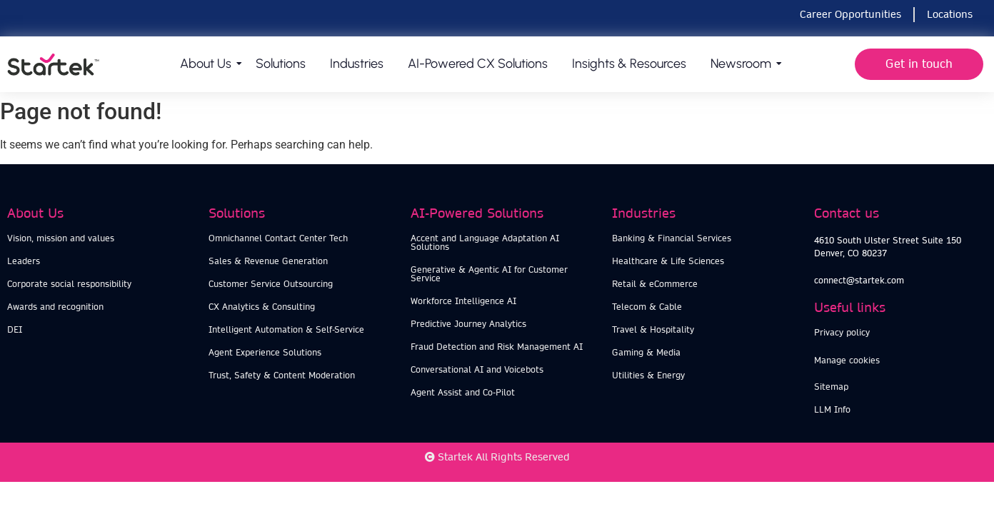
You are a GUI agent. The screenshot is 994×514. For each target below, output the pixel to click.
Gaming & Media (646, 352)
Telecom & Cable (647, 307)
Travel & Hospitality (653, 329)
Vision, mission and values (60, 238)
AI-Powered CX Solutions (478, 63)
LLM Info (832, 409)
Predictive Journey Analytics (468, 324)
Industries (356, 63)
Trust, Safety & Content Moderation (282, 375)
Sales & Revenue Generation (268, 261)
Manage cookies (847, 360)
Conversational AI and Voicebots (477, 369)
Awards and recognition (55, 307)
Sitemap (831, 387)
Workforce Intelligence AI (463, 301)
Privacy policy (842, 332)
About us (208, 63)
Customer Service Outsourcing (271, 284)
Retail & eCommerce (655, 284)
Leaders (23, 261)
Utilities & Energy (648, 375)
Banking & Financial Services (671, 238)
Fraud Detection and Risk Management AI (497, 347)
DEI (14, 329)
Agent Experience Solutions (265, 352)
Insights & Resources (629, 63)
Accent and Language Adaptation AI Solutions (485, 242)
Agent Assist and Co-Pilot (463, 392)
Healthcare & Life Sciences (668, 261)
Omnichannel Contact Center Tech (278, 238)
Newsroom (743, 63)
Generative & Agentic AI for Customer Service (489, 273)
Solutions (281, 63)
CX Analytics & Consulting (262, 307)
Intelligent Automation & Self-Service (286, 329)
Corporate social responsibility (69, 284)
